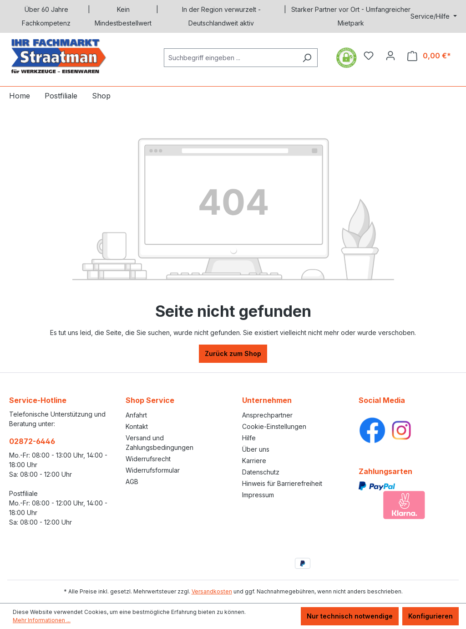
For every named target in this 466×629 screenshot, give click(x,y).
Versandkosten (212, 591)
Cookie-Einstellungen (274, 426)
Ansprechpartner (267, 415)
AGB (132, 481)
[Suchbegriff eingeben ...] (230, 57)
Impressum (258, 495)
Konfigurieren (430, 616)
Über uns (255, 449)
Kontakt (137, 426)
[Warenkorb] (429, 55)
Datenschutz (260, 472)
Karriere (254, 460)
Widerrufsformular (153, 470)
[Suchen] (307, 57)
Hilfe (249, 438)
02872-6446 (32, 441)
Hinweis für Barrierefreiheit (282, 483)
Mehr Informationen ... (42, 620)
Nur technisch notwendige (350, 616)
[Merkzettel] (369, 55)
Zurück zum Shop (233, 353)
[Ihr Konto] (390, 55)
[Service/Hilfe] (433, 16)
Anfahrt (136, 415)
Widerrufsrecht (148, 459)
